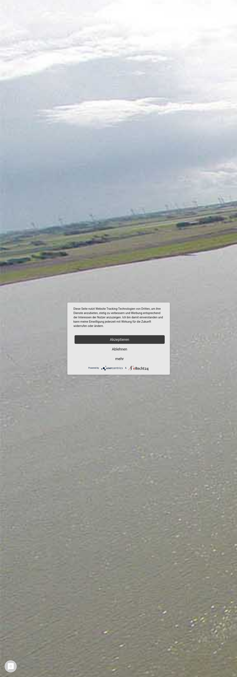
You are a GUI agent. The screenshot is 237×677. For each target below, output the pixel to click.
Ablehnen (119, 349)
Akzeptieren (119, 339)
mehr (119, 358)
